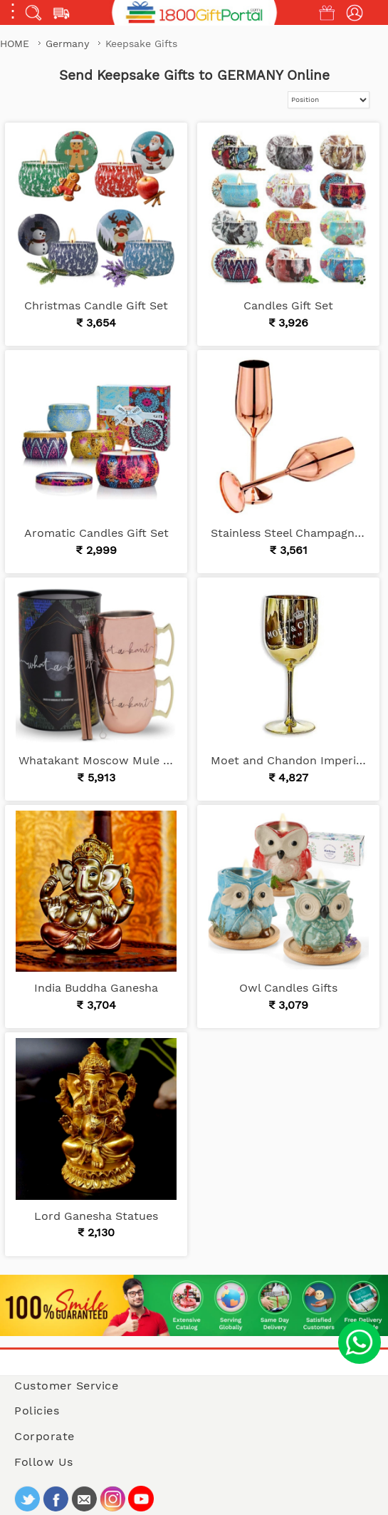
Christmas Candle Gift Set (96, 305)
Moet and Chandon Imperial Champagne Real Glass (288, 760)
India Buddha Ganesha (96, 988)
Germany (69, 43)
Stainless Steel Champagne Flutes (288, 533)
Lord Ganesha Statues (96, 1216)
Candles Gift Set (288, 305)
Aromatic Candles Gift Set (96, 533)
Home (14, 43)
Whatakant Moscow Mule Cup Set (96, 760)
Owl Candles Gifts (288, 988)
